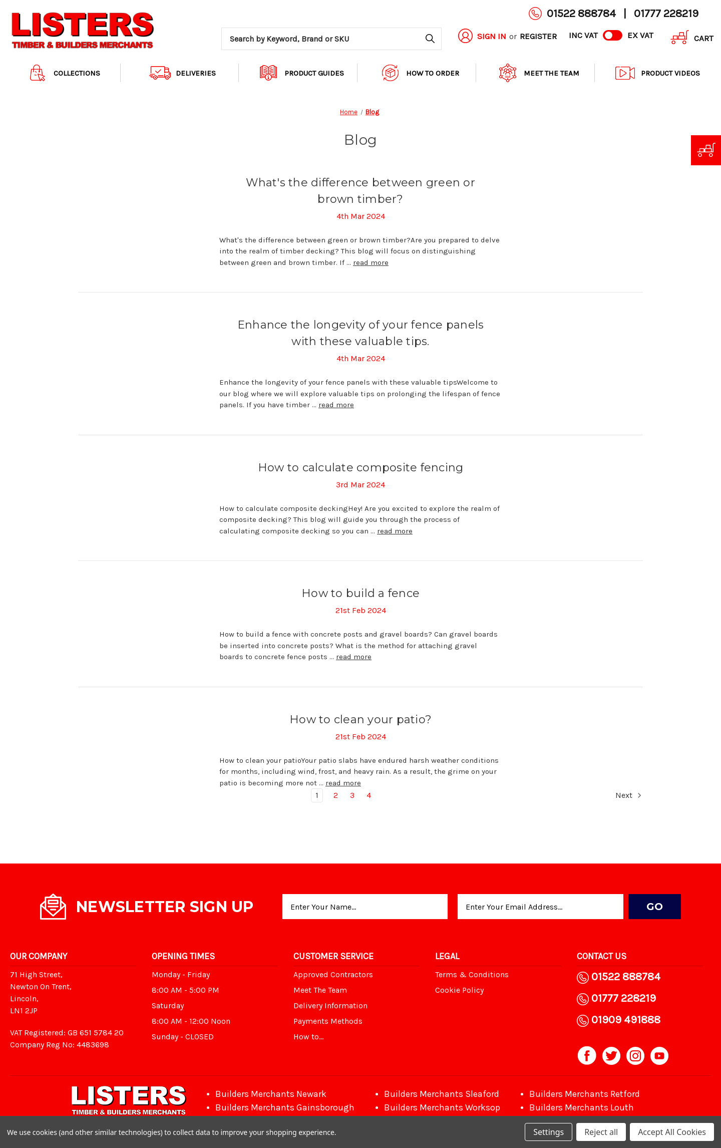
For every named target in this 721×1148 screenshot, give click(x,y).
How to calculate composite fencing (361, 467)
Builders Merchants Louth (581, 1107)
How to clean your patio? (360, 719)
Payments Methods (328, 1021)
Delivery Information (330, 1005)
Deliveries (182, 73)
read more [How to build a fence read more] (354, 656)
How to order (419, 73)
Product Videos (657, 73)
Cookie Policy (459, 990)
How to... (308, 1036)
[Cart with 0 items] (688, 39)
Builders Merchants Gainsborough (284, 1107)
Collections (63, 73)
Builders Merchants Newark (270, 1093)
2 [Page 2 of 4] (335, 795)
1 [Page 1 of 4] (316, 795)
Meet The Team (538, 73)
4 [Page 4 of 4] (369, 795)
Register (538, 36)
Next (628, 795)
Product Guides (301, 73)
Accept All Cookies (672, 1131)
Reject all (601, 1131)
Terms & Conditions (472, 974)
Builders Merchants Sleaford (441, 1093)
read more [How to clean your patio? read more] (343, 782)
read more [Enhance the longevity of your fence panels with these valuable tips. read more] (336, 404)
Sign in (491, 36)
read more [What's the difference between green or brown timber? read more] (371, 262)
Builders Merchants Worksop (442, 1107)
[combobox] (331, 39)
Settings (548, 1131)
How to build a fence (360, 593)
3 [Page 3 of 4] (352, 795)
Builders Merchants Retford (584, 1093)
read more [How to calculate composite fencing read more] (395, 530)
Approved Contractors (333, 974)
